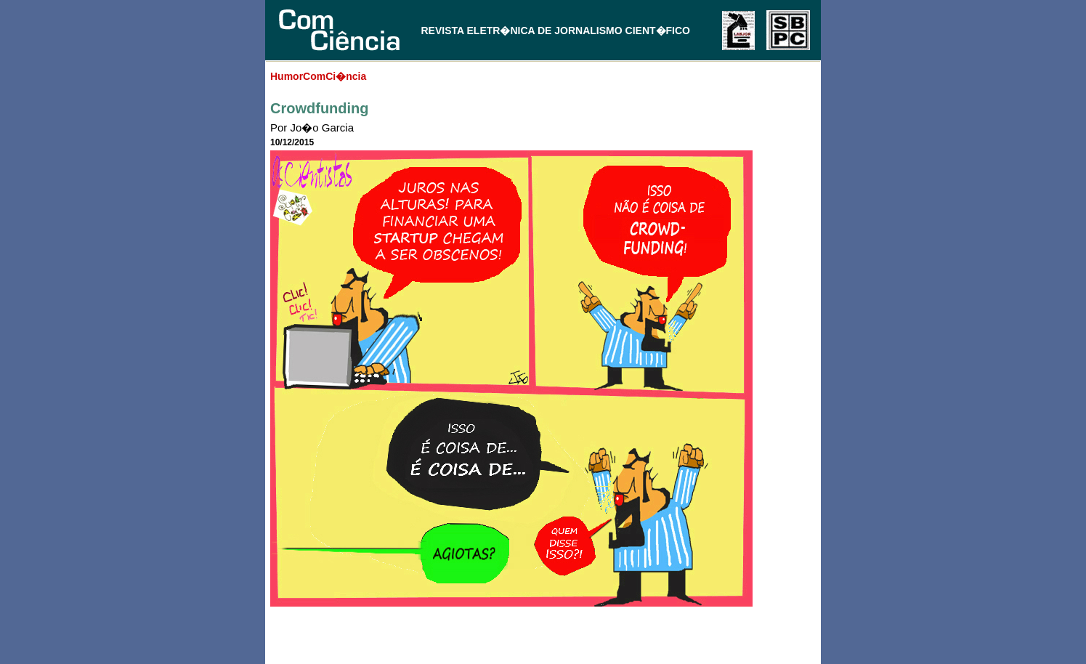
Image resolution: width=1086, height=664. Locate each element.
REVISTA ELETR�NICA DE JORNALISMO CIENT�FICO (555, 30)
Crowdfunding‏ (319, 108)
